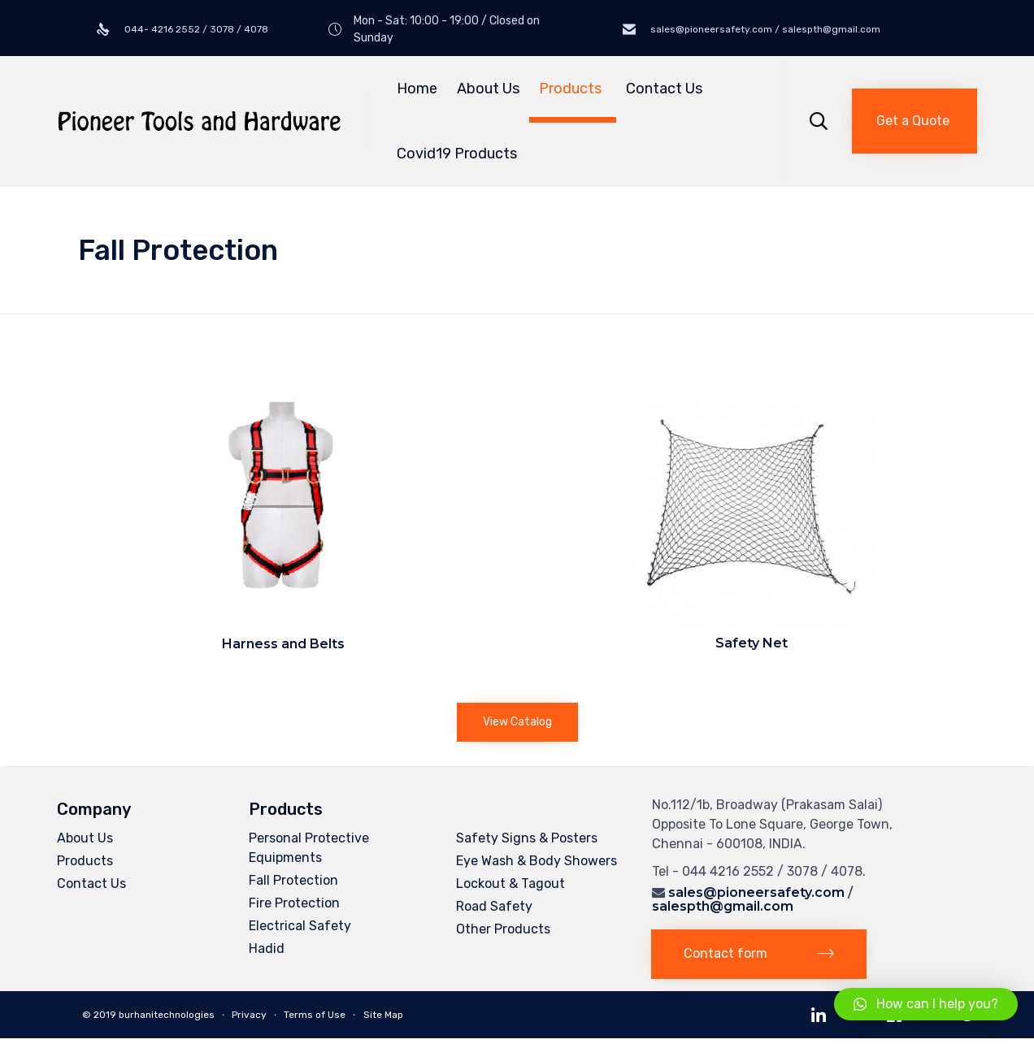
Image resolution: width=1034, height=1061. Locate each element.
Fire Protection (294, 903)
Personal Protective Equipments (309, 847)
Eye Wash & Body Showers (536, 860)
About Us (488, 88)
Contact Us (664, 88)
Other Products (503, 929)
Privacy (249, 1014)
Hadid (267, 948)
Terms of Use (314, 1014)
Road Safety (494, 906)
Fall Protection (293, 880)
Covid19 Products (457, 153)
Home (417, 88)
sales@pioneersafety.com (756, 892)
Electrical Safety (300, 925)
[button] (914, 121)
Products (572, 88)
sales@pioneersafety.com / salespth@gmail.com (764, 29)
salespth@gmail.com (722, 906)
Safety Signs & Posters (526, 838)
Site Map (383, 1014)
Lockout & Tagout (510, 883)
